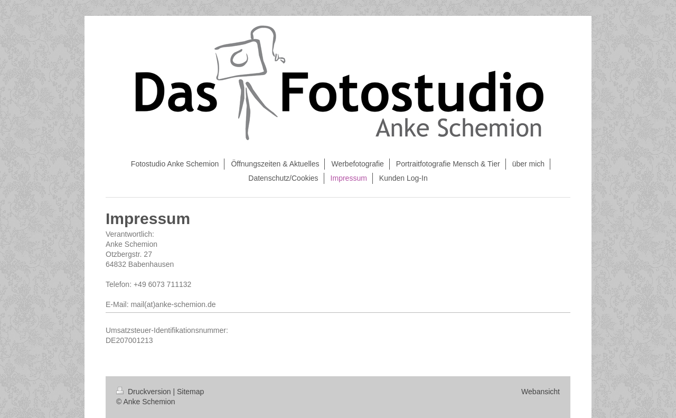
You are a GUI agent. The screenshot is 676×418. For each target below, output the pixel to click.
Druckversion (144, 391)
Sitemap (190, 391)
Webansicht (540, 391)
